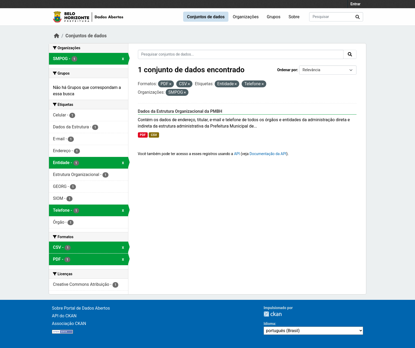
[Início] (56, 35)
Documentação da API (268, 154)
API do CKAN (64, 315)
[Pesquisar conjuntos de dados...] (336, 16)
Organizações (246, 16)
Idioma (269, 324)
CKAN (273, 314)
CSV (154, 135)
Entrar (355, 4)
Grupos (274, 16)
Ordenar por (287, 70)
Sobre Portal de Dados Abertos (81, 308)
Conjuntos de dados (205, 16)
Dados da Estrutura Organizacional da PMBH (180, 111)
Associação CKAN (69, 323)
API (237, 154)
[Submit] (357, 16)
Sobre (293, 16)
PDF (143, 135)
